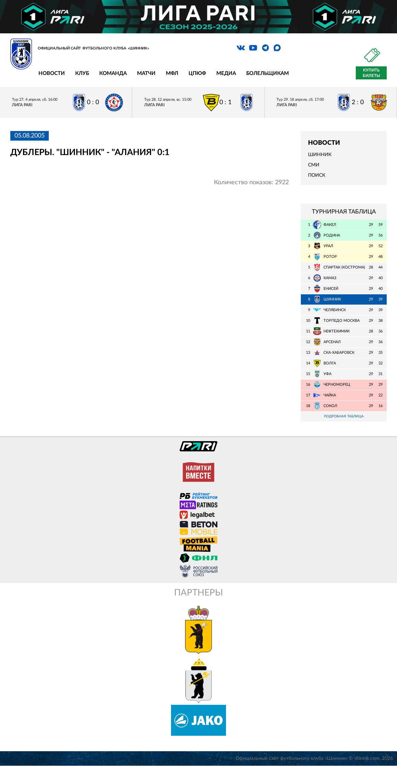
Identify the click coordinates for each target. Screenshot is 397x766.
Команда (113, 73)
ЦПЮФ (197, 73)
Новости (51, 73)
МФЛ (172, 73)
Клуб (82, 73)
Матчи (146, 73)
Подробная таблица (343, 416)
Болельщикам (267, 73)
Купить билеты (371, 73)
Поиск (316, 175)
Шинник (319, 154)
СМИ (313, 165)
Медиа (226, 73)
